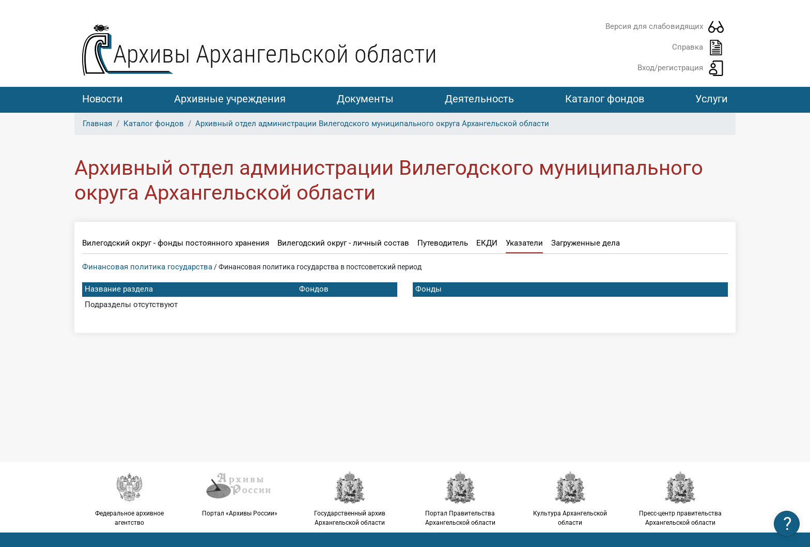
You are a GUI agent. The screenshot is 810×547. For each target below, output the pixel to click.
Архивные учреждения (230, 99)
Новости (102, 99)
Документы (365, 99)
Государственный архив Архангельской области (350, 498)
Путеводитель (442, 243)
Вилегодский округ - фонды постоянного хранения (175, 243)
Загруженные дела (585, 243)
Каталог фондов (604, 99)
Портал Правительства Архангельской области (460, 498)
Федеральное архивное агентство (129, 498)
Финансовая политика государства (147, 266)
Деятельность (479, 99)
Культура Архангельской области (570, 498)
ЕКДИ (486, 243)
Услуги (711, 99)
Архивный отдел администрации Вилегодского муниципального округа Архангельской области (372, 123)
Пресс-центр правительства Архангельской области (680, 498)
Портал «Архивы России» (239, 493)
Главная (97, 123)
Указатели (524, 243)
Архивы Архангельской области (275, 54)
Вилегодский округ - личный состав (343, 243)
